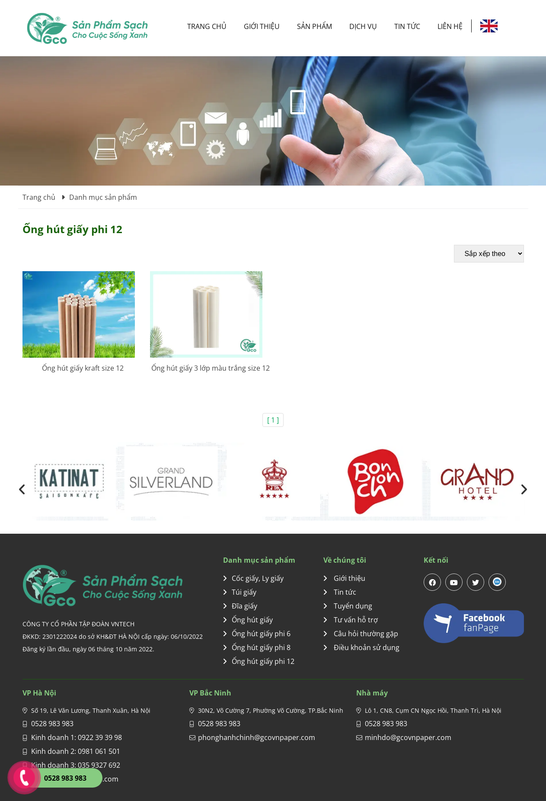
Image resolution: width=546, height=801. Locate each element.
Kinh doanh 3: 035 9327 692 (75, 765)
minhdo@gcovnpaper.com (408, 737)
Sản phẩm (314, 26)
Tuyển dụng (347, 606)
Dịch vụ (363, 26)
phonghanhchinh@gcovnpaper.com (256, 737)
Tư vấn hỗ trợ (350, 620)
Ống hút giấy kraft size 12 (83, 368)
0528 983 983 (52, 723)
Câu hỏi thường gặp (360, 633)
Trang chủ (207, 26)
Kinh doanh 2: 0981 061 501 (75, 751)
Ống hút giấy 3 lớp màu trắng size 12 (210, 368)
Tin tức (407, 26)
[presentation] (22, 489)
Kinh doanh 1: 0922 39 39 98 (76, 737)
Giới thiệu (262, 26)
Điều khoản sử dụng (361, 647)
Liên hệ (450, 26)
